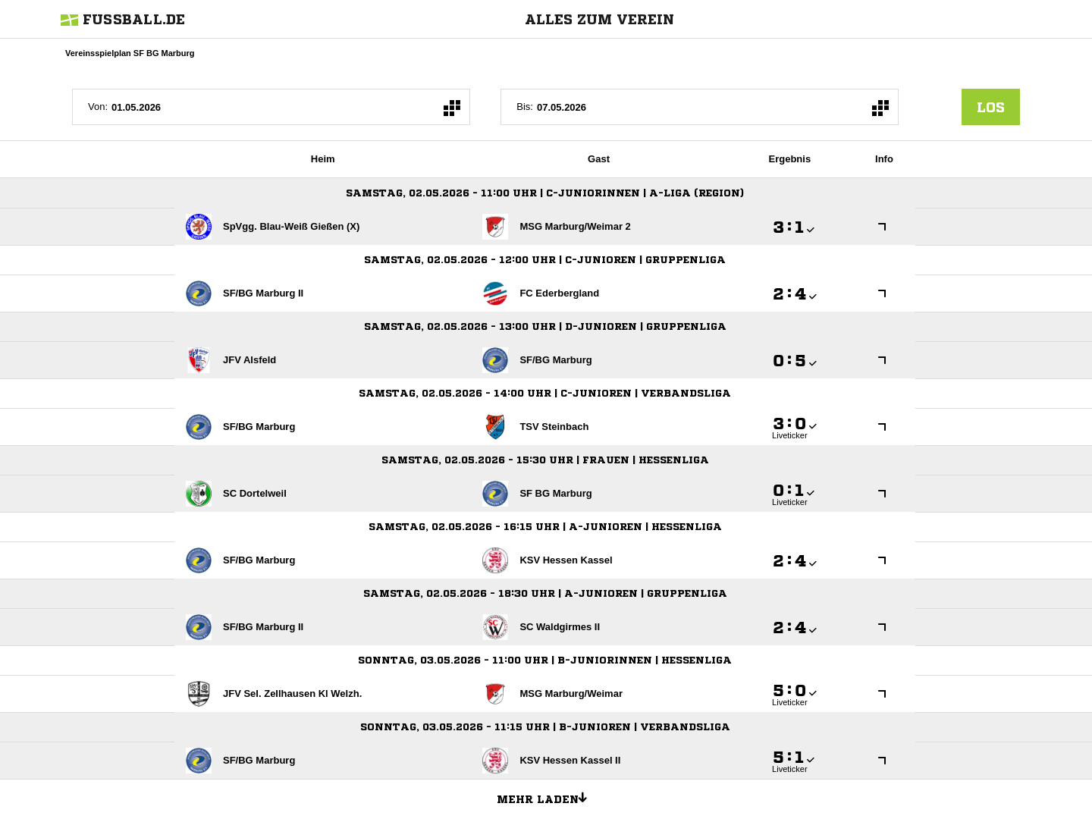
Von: (98, 106)
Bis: (524, 106)
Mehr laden (547, 797)
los (991, 107)
